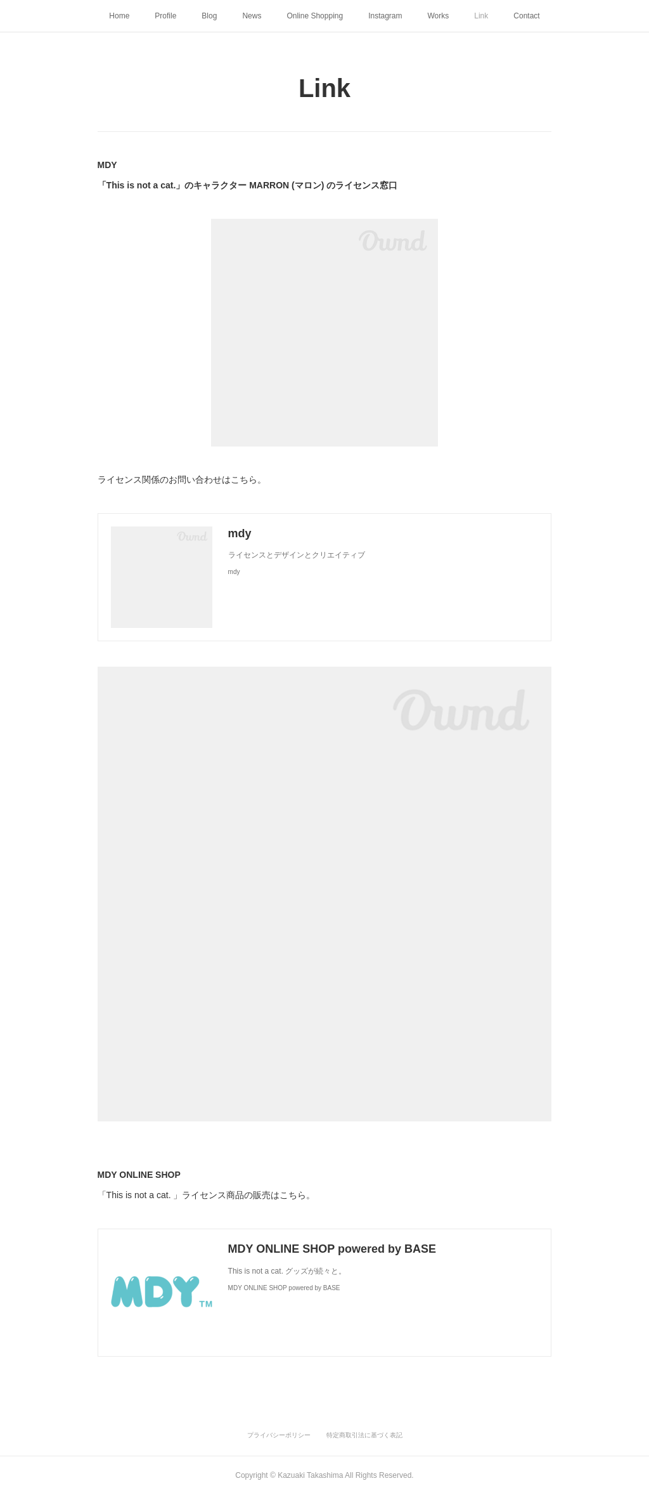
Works (438, 15)
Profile (165, 15)
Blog (209, 15)
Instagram (385, 15)
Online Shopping (314, 15)
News (251, 15)
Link (481, 15)
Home (119, 15)
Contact (526, 15)
